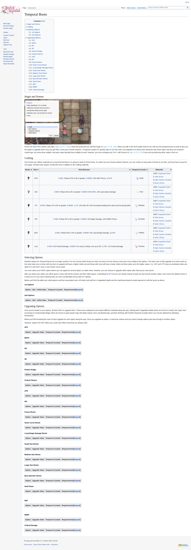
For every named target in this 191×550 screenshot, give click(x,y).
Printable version (8, 59)
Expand (79, 290)
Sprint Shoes (159, 183)
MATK (38, 267)
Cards (5, 38)
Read (123, 8)
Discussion (32, 8)
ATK (110, 178)
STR (163, 264)
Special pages (7, 56)
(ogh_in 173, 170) (136, 152)
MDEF (89, 178)
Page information (8, 64)
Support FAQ (7, 45)
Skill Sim (6, 42)
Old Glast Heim (35, 147)
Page (24, 8)
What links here (8, 52)
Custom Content (8, 35)
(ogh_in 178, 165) (109, 147)
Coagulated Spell (163, 173)
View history (141, 8)
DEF (61, 178)
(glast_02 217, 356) (62, 147)
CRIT (51, 246)
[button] (79, 289)
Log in (187, 2)
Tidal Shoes (159, 177)
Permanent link (8, 61)
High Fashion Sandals (163, 180)
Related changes (8, 54)
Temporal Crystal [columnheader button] (139, 170)
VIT (76, 205)
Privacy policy (28, 544)
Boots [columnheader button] (27, 170)
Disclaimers (54, 544)
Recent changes (8, 26)
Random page (7, 28)
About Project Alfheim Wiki (42, 544)
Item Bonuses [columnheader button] (84, 170)
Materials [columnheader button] (159, 170)
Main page (6, 23)
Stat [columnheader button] (35, 170)
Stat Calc (6, 40)
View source (131, 8)
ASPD (93, 192)
